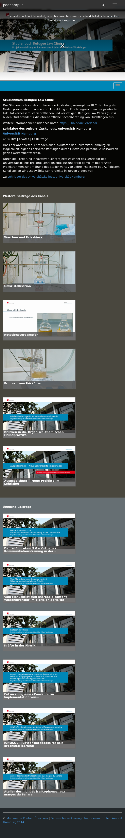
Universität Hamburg (19, 133)
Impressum (92, 818)
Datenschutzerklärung (66, 818)
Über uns (41, 818)
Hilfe (105, 818)
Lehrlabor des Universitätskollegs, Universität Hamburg (46, 176)
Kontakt (117, 818)
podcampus (13, 5)
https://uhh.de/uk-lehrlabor (78, 123)
